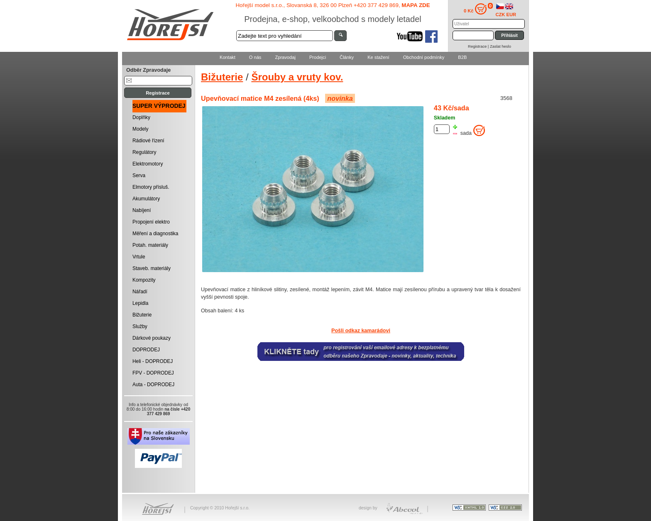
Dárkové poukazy (151, 338)
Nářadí (139, 292)
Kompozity (144, 280)
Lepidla (140, 303)
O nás (255, 57)
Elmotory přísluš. (150, 187)
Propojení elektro (151, 222)
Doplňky (141, 117)
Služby (139, 326)
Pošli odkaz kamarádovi (360, 331)
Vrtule (138, 257)
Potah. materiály (150, 245)
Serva (138, 175)
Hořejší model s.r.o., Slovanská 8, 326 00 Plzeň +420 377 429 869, (332, 5)
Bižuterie (142, 315)
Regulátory (144, 152)
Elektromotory (147, 164)
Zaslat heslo (500, 46)
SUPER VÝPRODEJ (159, 105)
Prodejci (317, 57)
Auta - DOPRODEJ (153, 384)
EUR (511, 14)
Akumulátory (146, 199)
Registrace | (479, 46)
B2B (462, 57)
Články (347, 57)
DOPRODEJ (146, 350)
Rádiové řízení (148, 141)
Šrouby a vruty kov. (297, 77)
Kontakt (227, 57)
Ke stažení (378, 57)
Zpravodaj (285, 57)
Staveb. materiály (151, 268)
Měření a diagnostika (155, 233)
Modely (140, 129)
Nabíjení (141, 210)
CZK (500, 14)
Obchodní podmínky (424, 57)
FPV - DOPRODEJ (153, 373)
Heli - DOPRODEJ (152, 361)
